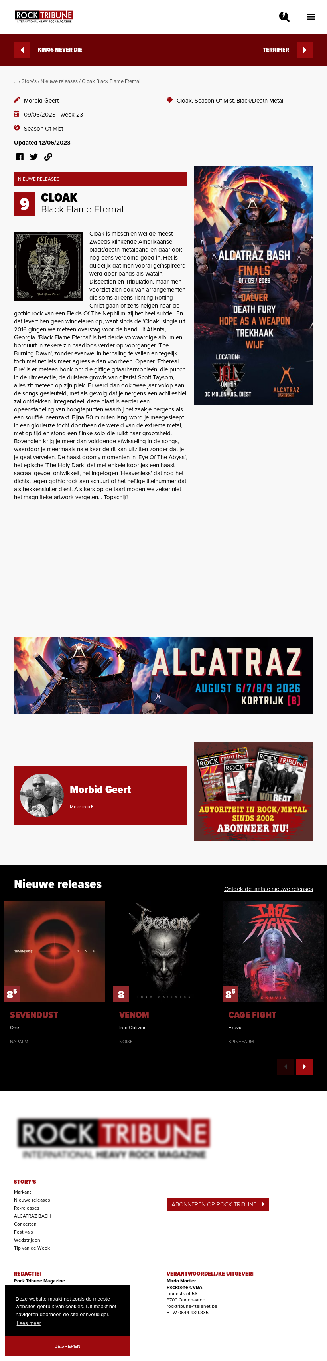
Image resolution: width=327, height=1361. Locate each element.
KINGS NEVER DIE (48, 50)
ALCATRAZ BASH (32, 1216)
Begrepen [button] (68, 1346)
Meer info (81, 806)
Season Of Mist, (215, 100)
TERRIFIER (288, 50)
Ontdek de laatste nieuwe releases (268, 889)
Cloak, (186, 100)
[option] (54, 973)
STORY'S (25, 1182)
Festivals (23, 1232)
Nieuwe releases (59, 81)
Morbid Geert (41, 100)
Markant (22, 1192)
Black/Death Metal (259, 100)
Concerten (25, 1224)
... (16, 81)
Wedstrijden (27, 1240)
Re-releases (26, 1208)
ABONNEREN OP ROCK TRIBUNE (217, 1204)
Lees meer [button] (29, 1323)
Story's (29, 81)
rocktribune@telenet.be (192, 1306)
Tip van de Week (32, 1248)
